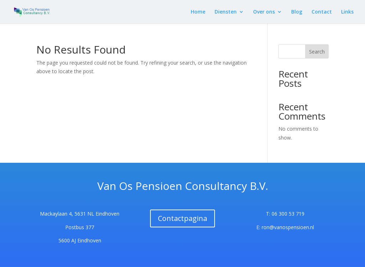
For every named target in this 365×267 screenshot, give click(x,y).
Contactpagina (182, 218)
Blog (296, 12)
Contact (322, 12)
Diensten (226, 12)
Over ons (264, 12)
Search (317, 51)
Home (198, 12)
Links (347, 12)
